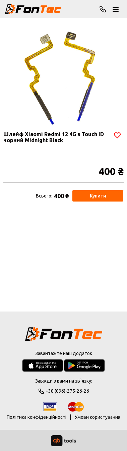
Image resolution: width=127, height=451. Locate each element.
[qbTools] (63, 441)
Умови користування (97, 417)
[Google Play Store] (84, 365)
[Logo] (63, 334)
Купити (98, 196)
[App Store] (42, 365)
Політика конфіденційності (36, 417)
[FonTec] (33, 9)
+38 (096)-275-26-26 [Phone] (103, 9)
